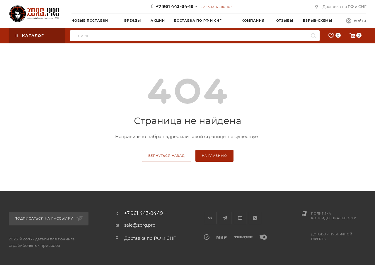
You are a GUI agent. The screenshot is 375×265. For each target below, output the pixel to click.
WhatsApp (255, 218)
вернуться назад (166, 156)
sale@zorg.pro (139, 225)
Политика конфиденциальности (333, 216)
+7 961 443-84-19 (175, 6)
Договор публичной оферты (331, 236)
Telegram (225, 218)
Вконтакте (210, 218)
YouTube (240, 218)
